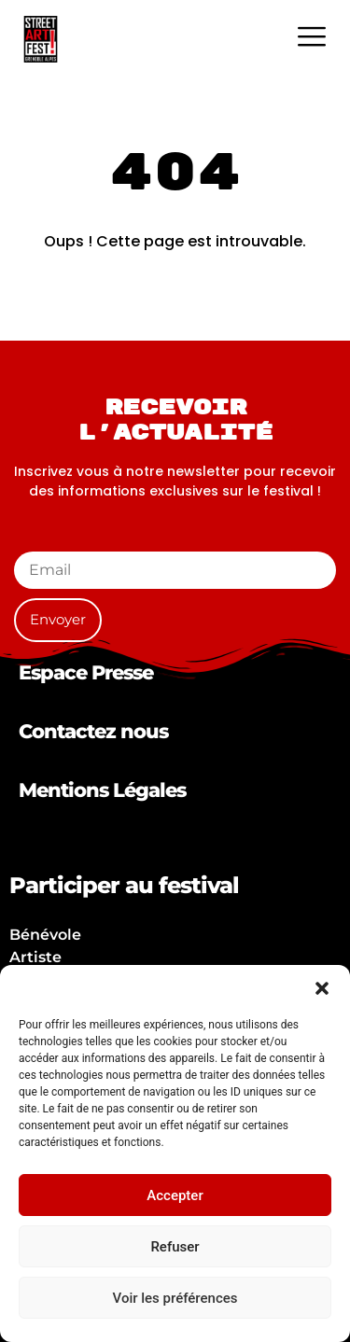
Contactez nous (93, 731)
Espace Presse (86, 672)
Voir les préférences (175, 1298)
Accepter (175, 1195)
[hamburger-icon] (311, 38)
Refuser (174, 1246)
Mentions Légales (102, 790)
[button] (322, 988)
